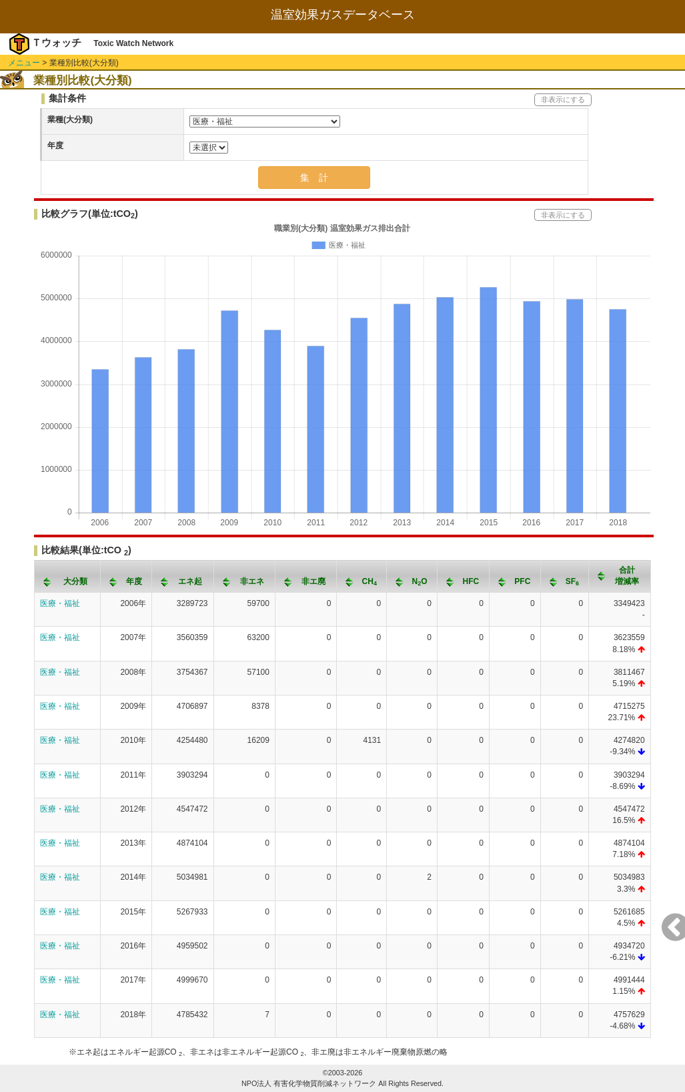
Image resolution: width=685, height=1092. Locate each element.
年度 (55, 145)
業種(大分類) (70, 119)
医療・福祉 (60, 603)
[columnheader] (68, 576)
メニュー (24, 62)
